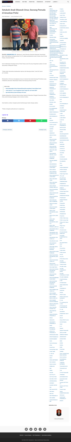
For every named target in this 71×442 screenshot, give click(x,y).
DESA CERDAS (53, 169)
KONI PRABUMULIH (64, 89)
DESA (51, 137)
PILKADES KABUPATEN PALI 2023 (63, 237)
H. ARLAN (52, 353)
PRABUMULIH (63, 288)
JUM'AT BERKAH (63, 21)
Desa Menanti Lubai (54, 240)
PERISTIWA (31, 1)
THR (61, 370)
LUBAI (61, 113)
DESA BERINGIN (53, 164)
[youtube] (35, 429)
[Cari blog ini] (68, 2)
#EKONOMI (52, 25)
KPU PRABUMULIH (64, 103)
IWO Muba (52, 391)
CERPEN (51, 128)
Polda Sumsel (63, 252)
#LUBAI (51, 35)
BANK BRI (52, 81)
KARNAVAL (62, 51)
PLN (61, 240)
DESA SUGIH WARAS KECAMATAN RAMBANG (54, 271)
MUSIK (61, 131)
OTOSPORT (48, 1)
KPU (61, 101)
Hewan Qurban (53, 364)
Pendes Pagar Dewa (64, 191)
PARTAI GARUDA (63, 169)
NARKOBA (62, 144)
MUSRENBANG (63, 136)
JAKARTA (62, 11)
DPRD (51, 325)
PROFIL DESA (63, 294)
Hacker (51, 355)
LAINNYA (55, 1)
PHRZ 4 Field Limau (64, 218)
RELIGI (61, 317)
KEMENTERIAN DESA (64, 67)
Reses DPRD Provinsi (64, 319)
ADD (50, 62)
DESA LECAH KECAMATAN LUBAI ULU (54, 212)
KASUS (61, 53)
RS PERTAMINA (63, 322)
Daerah (51, 130)
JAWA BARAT (63, 13)
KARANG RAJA (63, 46)
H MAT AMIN (52, 351)
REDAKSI (21, 435)
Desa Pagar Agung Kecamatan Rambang (54, 248)
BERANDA (17, 1)
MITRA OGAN (63, 127)
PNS (61, 246)
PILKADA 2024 (63, 229)
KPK (61, 99)
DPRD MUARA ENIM (54, 334)
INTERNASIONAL (53, 381)
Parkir (61, 165)
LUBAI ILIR (62, 115)
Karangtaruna (63, 48)
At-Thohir (52, 75)
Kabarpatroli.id (63, 25)
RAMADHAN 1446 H (64, 313)
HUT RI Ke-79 (52, 374)
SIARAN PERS (63, 338)
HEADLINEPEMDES (54, 359)
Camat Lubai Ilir (53, 124)
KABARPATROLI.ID (11, 54)
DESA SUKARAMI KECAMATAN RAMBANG (53, 283)
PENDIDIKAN (40, 1)
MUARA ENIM (63, 129)
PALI (61, 163)
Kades (61, 30)
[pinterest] (30, 120)
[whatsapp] (41, 120)
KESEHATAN (62, 70)
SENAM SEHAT (63, 336)
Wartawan (62, 395)
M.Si (61, 121)
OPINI (61, 154)
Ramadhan (62, 311)
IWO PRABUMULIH (54, 395)
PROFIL (61, 292)
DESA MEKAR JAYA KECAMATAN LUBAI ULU (54, 234)
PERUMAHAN (63, 213)
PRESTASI (62, 290)
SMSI (61, 341)
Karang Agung (63, 42)
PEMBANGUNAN (63, 181)
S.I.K (61, 326)
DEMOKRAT (52, 133)
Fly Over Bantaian (53, 343)
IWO (50, 387)
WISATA (61, 400)
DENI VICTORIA (53, 135)
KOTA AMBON (63, 93)
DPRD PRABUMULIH (54, 336)
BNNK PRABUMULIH (54, 112)
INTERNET (52, 383)
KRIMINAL (62, 105)
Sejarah (61, 328)
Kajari (61, 34)
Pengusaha (62, 203)
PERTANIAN (62, 211)
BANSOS (51, 90)
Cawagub (52, 126)
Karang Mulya (63, 44)
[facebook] (7, 120)
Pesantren (62, 215)
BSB (50, 118)
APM (51, 73)
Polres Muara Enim (64, 258)
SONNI (61, 343)
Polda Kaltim (62, 250)
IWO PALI (52, 393)
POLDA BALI (62, 248)
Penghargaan (63, 197)
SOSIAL (61, 345)
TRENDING (62, 374)
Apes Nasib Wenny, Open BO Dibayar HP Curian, (16, 92)
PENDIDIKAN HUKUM (64, 195)
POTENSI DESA (63, 282)
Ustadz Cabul (63, 389)
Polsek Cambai (63, 264)
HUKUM (51, 372)
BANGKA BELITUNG (54, 77)
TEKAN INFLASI (63, 368)
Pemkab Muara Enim (64, 185)
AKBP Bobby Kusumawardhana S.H (54, 66)
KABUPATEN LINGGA (64, 27)
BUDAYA (51, 120)
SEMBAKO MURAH (64, 334)
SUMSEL (62, 351)
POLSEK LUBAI (63, 266)
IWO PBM (24, 1)
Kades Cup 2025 (63, 32)
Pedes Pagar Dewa (64, 173)
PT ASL (61, 300)
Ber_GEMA (52, 100)
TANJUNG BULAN (63, 366)
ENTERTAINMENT (53, 338)
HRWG (51, 370)
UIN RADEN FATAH (64, 376)
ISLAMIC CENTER (53, 385)
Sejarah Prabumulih (64, 330)
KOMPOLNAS (63, 86)
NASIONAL (62, 146)
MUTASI (61, 142)
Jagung (61, 8)
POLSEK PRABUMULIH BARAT (63, 270)
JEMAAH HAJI (63, 17)
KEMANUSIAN (63, 65)
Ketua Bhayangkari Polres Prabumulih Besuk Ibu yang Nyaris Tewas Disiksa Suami (23, 88)
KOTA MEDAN (63, 95)
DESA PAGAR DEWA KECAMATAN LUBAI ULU (54, 256)
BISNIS (51, 104)
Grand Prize (52, 347)
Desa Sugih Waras (53, 267)
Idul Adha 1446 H (53, 378)
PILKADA (62, 227)
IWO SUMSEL (52, 397)
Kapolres (62, 40)
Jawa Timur (62, 15)
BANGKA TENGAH (53, 79)
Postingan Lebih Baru (7, 129)
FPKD (51, 345)
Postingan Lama (42, 129)
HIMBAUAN (52, 366)
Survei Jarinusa (63, 357)
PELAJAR (62, 175)
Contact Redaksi (28, 435)
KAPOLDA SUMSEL (64, 38)
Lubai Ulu (62, 119)
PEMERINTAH (63, 183)
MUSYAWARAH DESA (64, 140)
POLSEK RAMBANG (64, 277)
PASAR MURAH (63, 171)
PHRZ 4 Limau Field (64, 220)
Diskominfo (52, 319)
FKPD (51, 341)
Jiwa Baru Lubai (63, 19)
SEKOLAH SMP (63, 332)
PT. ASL (61, 309)
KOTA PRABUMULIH (64, 97)
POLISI (61, 254)
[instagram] (40, 429)
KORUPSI (62, 91)
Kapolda (61, 36)
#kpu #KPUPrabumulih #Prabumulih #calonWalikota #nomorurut (53, 30)
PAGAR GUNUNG (63, 159)
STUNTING (62, 349)
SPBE (61, 347)
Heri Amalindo (53, 362)
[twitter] (19, 120)
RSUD (61, 324)
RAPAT (61, 315)
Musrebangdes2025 (64, 133)
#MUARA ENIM (53, 37)
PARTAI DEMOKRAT (64, 167)
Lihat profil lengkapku (58, 418)
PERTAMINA (62, 209)
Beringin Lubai (53, 102)
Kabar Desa (62, 23)
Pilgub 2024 (62, 225)
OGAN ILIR (62, 148)
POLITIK (61, 256)
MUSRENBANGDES (64, 138)
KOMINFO (62, 81)
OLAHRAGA (62, 150)
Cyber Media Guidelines (46, 435)
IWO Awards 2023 (53, 389)
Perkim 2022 (62, 207)
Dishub (51, 317)
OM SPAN (62, 152)
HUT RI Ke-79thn (53, 376)
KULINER (62, 107)
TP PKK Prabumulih (64, 372)
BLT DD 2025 (52, 106)
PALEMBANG (63, 161)
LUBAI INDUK (63, 117)
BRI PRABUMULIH (53, 116)
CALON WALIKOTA (54, 122)
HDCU (51, 357)
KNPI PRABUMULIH (64, 79)
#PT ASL (51, 60)
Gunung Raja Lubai (54, 349)
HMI (50, 368)
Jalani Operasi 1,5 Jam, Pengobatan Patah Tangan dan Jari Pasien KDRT (21, 90)
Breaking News (53, 114)
